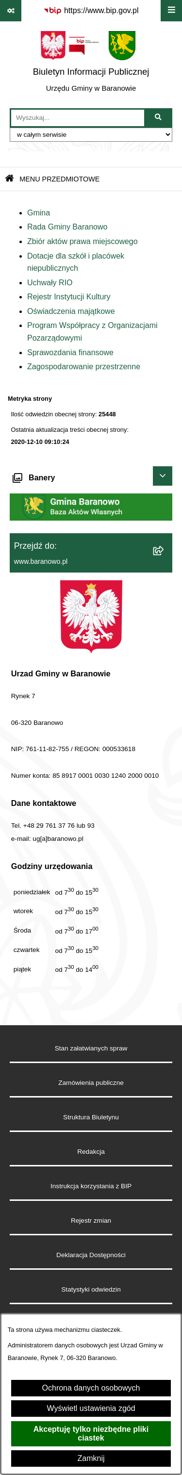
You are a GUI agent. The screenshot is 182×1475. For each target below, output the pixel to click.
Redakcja (91, 1151)
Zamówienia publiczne (91, 1082)
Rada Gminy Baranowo (67, 227)
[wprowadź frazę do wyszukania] (78, 118)
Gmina (38, 213)
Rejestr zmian (91, 1220)
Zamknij (90, 1458)
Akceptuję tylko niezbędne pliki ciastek (91, 1433)
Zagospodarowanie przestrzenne (83, 366)
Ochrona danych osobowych (91, 1388)
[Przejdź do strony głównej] (91, 64)
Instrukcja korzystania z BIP (91, 1186)
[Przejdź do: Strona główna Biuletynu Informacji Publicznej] (9, 179)
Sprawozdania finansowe (70, 352)
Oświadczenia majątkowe (71, 311)
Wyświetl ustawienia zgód (91, 1408)
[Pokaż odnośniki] (10, 10)
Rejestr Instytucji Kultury (69, 297)
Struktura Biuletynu (91, 1117)
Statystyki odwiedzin (90, 1289)
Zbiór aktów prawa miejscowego (82, 241)
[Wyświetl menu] (171, 10)
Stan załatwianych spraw (91, 1048)
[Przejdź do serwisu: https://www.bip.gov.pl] (91, 10)
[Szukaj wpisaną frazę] (159, 118)
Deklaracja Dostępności (91, 1255)
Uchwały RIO (49, 283)
